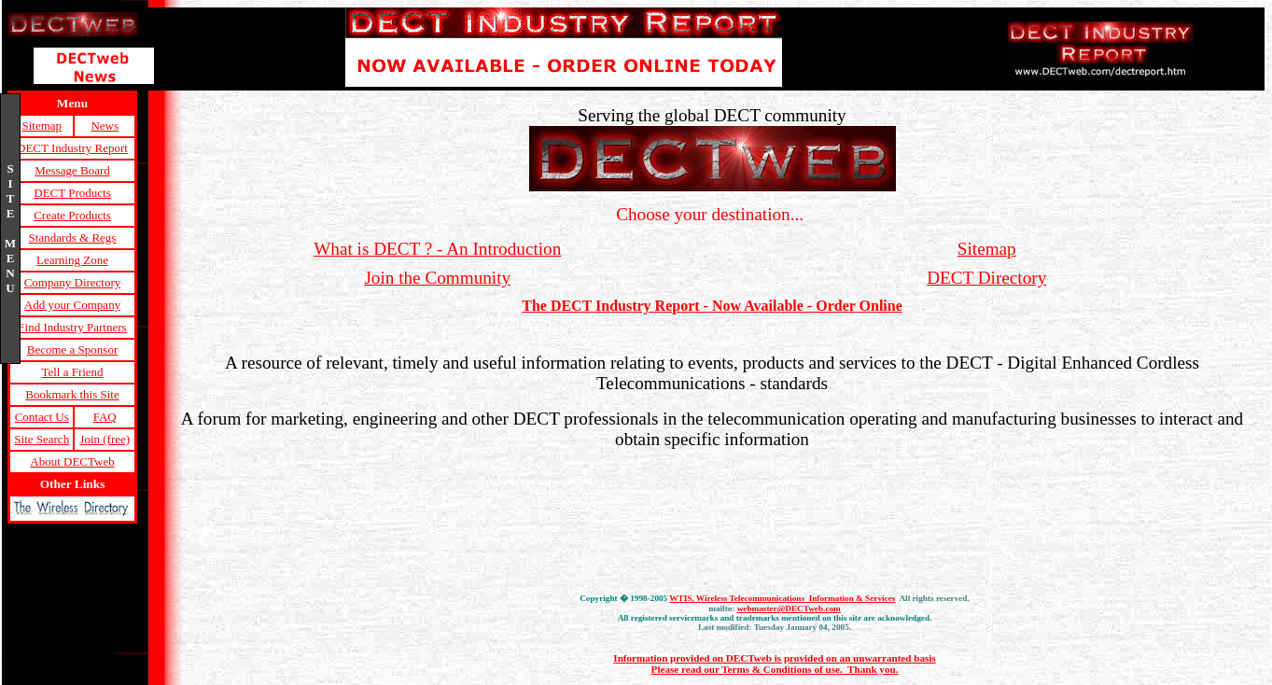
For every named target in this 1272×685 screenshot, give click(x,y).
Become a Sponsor (72, 349)
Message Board (72, 170)
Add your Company (72, 305)
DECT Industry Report (72, 148)
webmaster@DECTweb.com (789, 608)
